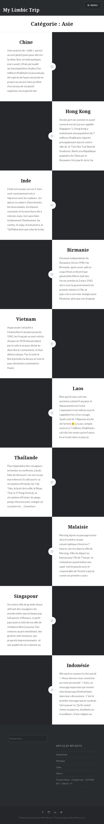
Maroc (59, 773)
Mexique (60, 760)
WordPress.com (77, 817)
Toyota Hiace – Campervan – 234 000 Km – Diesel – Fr (75, 781)
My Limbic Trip (21, 10)
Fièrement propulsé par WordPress (35, 817)
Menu (94, 5)
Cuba (58, 767)
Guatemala (61, 754)
